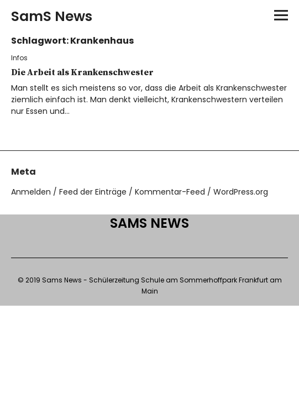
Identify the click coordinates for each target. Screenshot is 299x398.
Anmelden (31, 191)
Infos (19, 57)
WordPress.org (240, 191)
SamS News (51, 16)
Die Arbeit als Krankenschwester (82, 72)
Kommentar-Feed (170, 191)
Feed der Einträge (93, 191)
